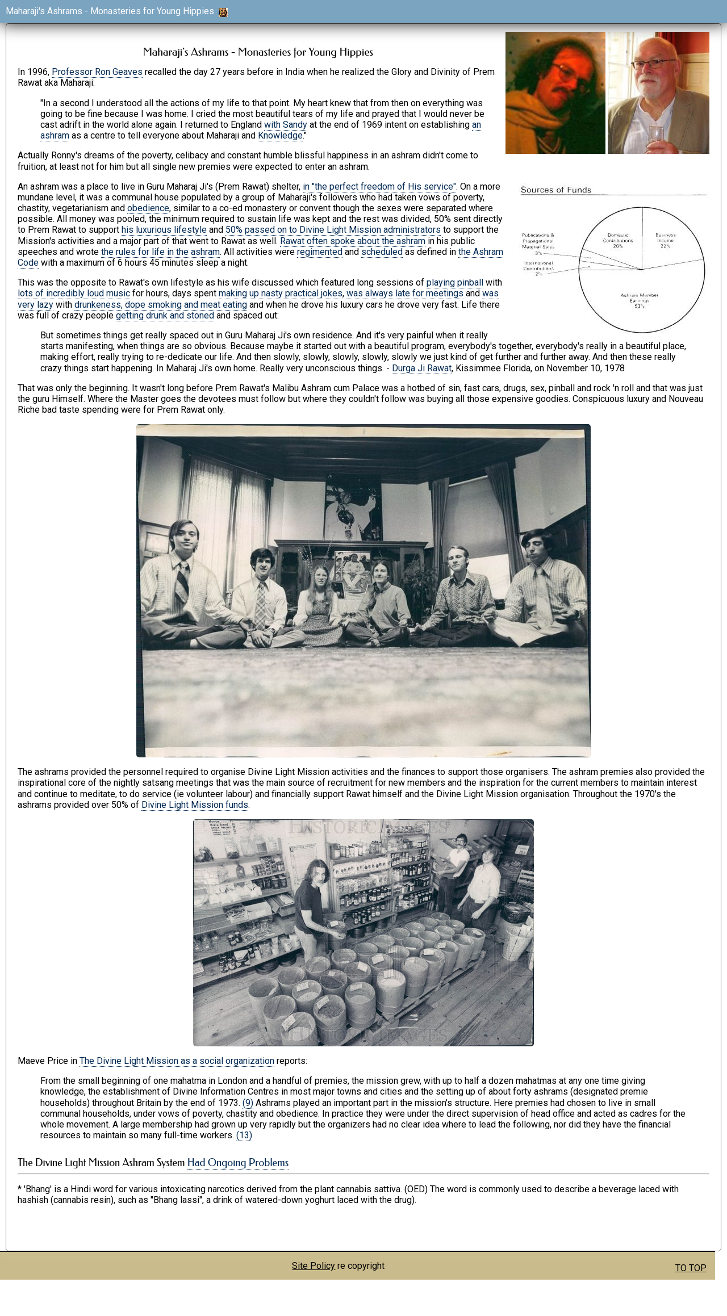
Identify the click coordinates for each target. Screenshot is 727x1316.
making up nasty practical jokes (280, 293)
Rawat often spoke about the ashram (352, 241)
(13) (244, 1135)
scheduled (382, 251)
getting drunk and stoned (165, 315)
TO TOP (691, 1268)
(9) (248, 1102)
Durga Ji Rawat (422, 368)
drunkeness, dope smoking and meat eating (160, 304)
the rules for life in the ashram (160, 251)
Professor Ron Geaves (97, 71)
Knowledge (280, 135)
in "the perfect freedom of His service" (379, 186)
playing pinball (455, 282)
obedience (148, 208)
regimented (319, 251)
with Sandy (285, 124)
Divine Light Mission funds (194, 804)
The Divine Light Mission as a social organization (177, 1060)
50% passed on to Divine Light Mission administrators (333, 229)
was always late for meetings (404, 293)
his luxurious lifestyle (164, 229)
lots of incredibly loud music (74, 293)
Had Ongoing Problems (238, 1162)
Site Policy (313, 1265)
